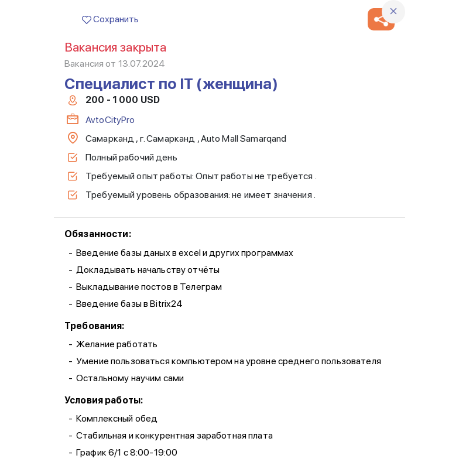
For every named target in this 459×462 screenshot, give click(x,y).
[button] (381, 19)
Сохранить (110, 19)
